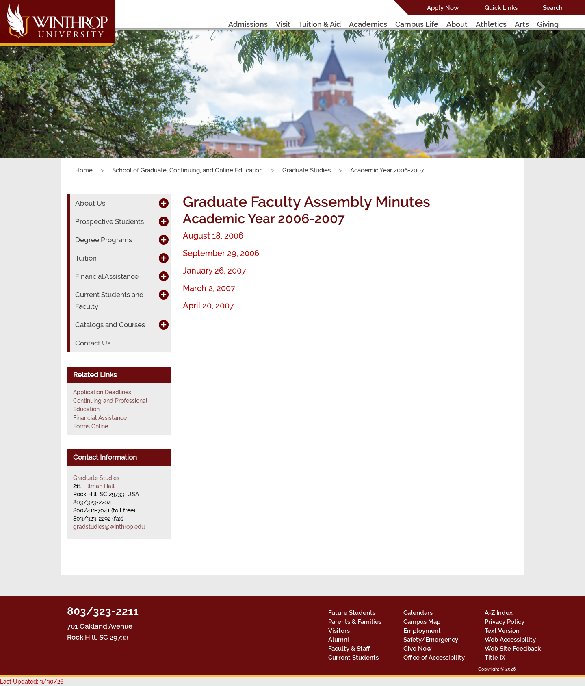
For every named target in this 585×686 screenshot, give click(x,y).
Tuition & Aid (320, 24)
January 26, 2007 (214, 271)
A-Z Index (499, 613)
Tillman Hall (98, 486)
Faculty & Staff (349, 648)
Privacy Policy (504, 621)
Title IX (495, 657)
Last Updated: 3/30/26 (31, 681)
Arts (522, 24)
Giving (548, 24)
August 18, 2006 (213, 236)
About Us (90, 203)
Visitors (339, 630)
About (457, 24)
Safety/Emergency (430, 639)
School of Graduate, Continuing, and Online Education (187, 170)
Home (84, 170)
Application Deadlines (102, 392)
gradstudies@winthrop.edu (109, 526)
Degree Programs (103, 240)
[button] (44, 87)
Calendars (418, 613)
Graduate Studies (306, 170)
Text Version (502, 630)
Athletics (491, 24)
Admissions (248, 24)
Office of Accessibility (434, 657)
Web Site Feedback (513, 648)
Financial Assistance (107, 276)
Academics (368, 24)
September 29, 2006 (221, 253)
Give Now (417, 648)
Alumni (338, 639)
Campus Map (421, 621)
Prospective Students (109, 221)
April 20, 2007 (208, 305)
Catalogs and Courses (110, 325)
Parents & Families (354, 621)
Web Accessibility (510, 639)
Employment (422, 630)
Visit (283, 24)
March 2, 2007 (209, 288)
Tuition (86, 258)
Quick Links (501, 7)
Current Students (353, 657)
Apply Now (443, 7)
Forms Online (90, 426)
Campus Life (416, 24)
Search (553, 7)
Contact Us (92, 343)
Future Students (351, 613)
